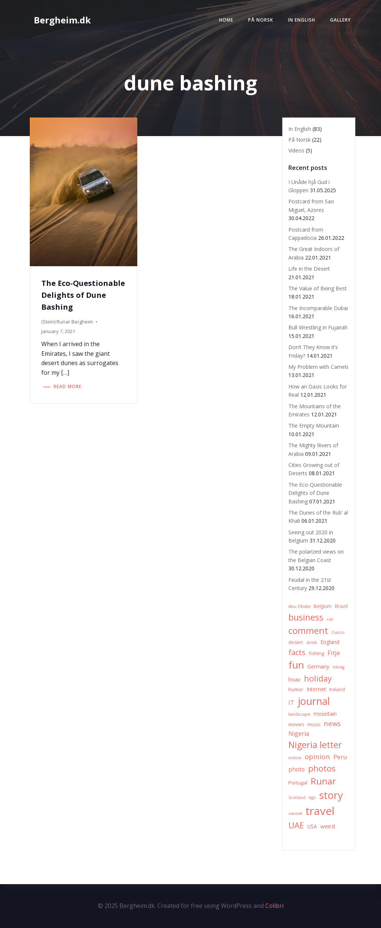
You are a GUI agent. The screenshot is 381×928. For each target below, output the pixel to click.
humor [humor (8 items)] (295, 689)
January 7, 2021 (58, 331)
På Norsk (260, 20)
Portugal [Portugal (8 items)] (297, 782)
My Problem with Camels (318, 366)
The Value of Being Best (317, 288)
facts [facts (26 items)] (296, 652)
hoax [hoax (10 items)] (294, 679)
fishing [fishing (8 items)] (316, 653)
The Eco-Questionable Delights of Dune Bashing (315, 493)
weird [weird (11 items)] (327, 826)
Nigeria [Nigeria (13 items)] (298, 733)
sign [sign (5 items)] (312, 797)
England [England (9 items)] (329, 641)
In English (301, 20)
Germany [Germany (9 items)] (318, 666)
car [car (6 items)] (330, 619)
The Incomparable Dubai (318, 308)
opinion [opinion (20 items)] (317, 756)
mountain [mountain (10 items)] (325, 713)
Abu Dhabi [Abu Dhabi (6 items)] (299, 606)
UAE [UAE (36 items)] (296, 825)
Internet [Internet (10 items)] (316, 689)
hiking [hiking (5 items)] (338, 667)
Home (226, 20)
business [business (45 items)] (305, 617)
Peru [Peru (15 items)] (340, 757)
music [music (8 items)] (313, 724)
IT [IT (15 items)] (291, 702)
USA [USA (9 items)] (312, 826)
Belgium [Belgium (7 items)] (323, 606)
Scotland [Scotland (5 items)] (296, 797)
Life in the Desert (309, 268)
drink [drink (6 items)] (311, 642)
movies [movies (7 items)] (296, 724)
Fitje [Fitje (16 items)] (333, 652)
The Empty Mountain (313, 425)
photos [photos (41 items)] (322, 768)
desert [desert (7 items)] (295, 642)
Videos (296, 150)
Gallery (340, 20)
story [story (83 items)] (331, 795)
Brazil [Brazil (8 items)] (341, 606)
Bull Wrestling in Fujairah (318, 327)
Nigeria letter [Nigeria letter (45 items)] (315, 745)
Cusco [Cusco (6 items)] (338, 632)
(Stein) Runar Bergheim (67, 321)
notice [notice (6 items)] (294, 757)
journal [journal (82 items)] (314, 701)
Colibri (274, 906)
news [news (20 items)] (332, 723)
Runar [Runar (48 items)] (323, 781)
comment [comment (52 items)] (308, 630)
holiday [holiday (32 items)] (318, 678)
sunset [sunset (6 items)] (295, 813)
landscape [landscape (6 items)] (299, 714)
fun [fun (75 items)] (296, 664)
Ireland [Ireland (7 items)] (337, 689)
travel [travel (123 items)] (319, 810)
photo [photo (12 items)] (296, 769)
